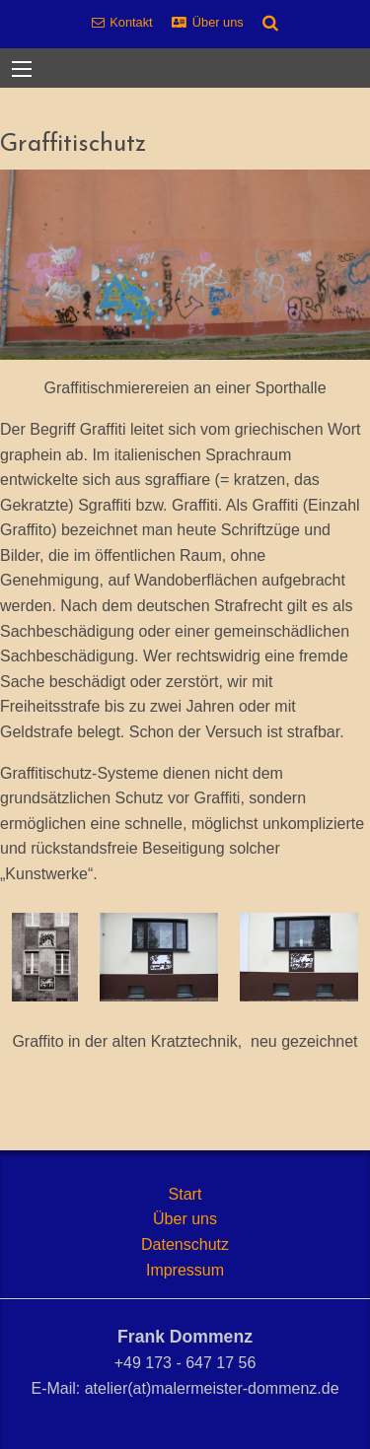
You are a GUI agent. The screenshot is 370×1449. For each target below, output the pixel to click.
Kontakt (131, 22)
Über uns (218, 22)
